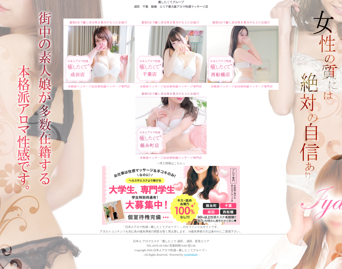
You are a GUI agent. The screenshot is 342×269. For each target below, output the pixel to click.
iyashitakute (191, 254)
